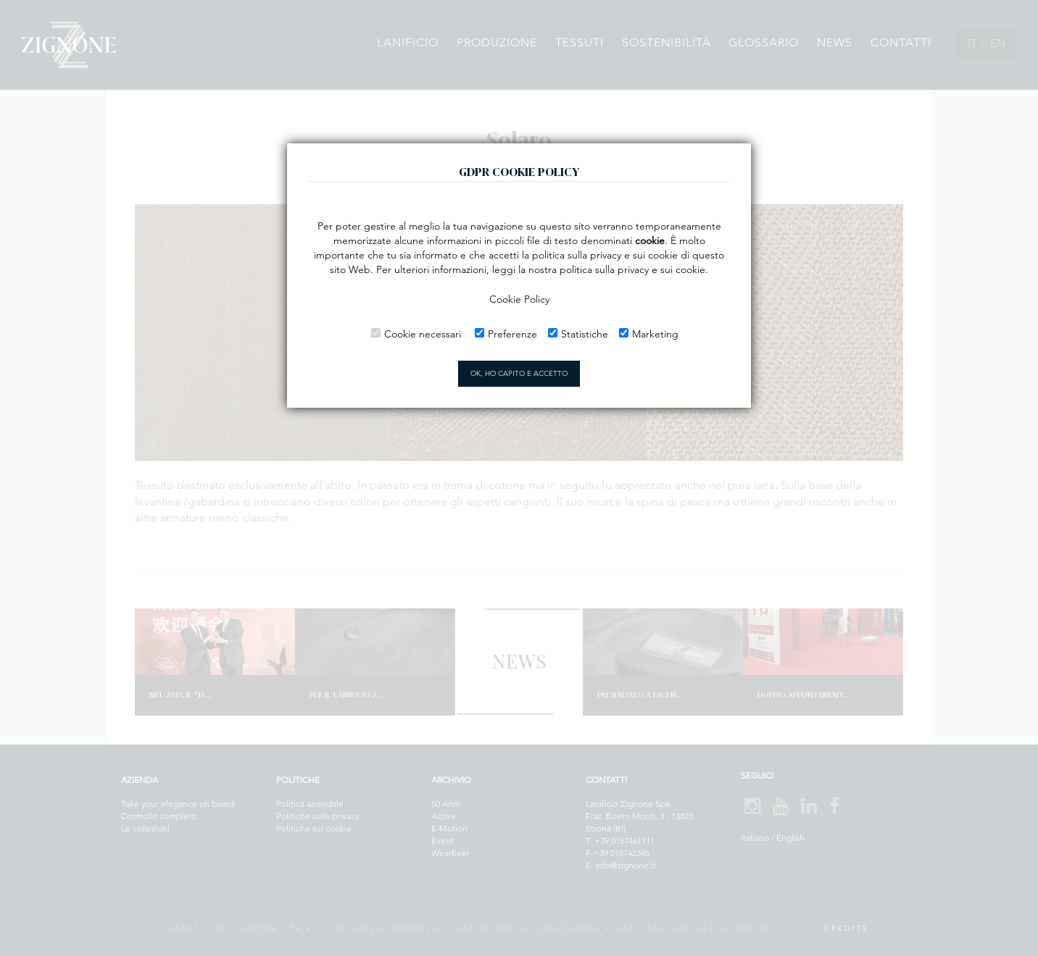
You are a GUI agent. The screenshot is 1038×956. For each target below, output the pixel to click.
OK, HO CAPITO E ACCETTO (519, 373)
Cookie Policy (519, 299)
